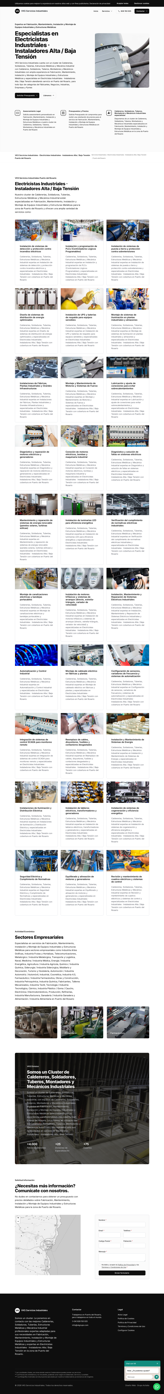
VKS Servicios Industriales (31, 11)
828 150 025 (124, 11)
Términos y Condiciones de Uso (114, 1267)
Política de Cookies (126, 1318)
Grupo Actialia (143, 1385)
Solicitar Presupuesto (27, 95)
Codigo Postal (105, 1241)
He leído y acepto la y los (120, 1266)
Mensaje (103, 1251)
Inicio (96, 11)
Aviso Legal (122, 1314)
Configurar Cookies (126, 1330)
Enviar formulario (122, 1273)
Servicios (107, 11)
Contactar (141, 11)
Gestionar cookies (141, 3)
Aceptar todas (122, 3)
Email (101, 1230)
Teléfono (127, 1230)
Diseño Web (130, 1385)
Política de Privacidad (126, 1265)
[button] (48, 1245)
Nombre (102, 1220)
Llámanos (48, 95)
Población (128, 1241)
